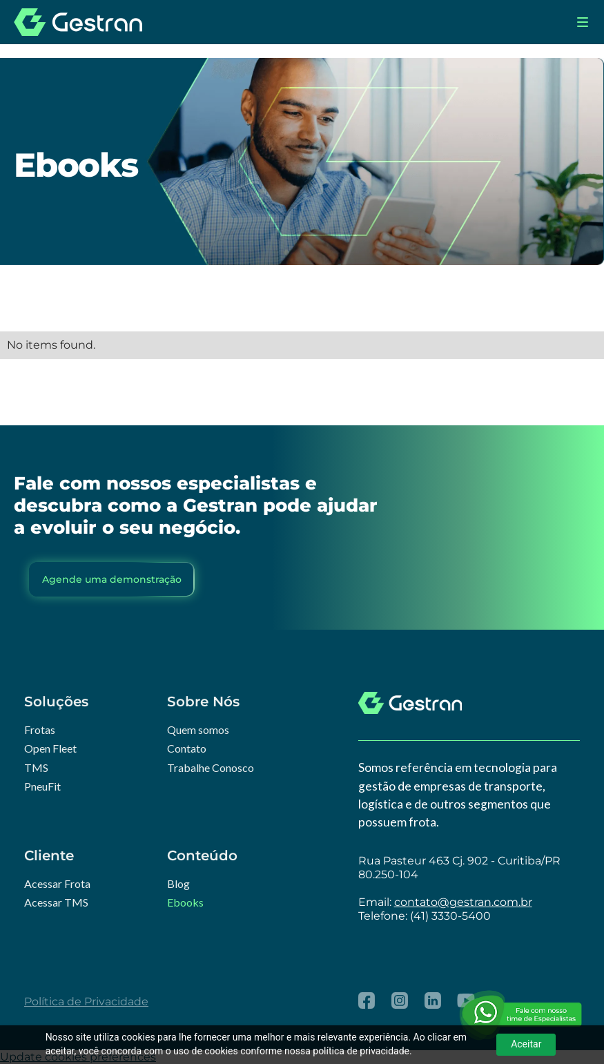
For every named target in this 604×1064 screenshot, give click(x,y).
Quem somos (198, 729)
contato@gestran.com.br (463, 902)
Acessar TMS (56, 902)
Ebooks (185, 902)
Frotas (39, 729)
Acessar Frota (57, 883)
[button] (583, 22)
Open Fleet (50, 748)
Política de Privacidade (86, 1001)
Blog (178, 883)
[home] (78, 22)
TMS (36, 767)
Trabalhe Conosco (210, 767)
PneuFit (42, 786)
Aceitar (526, 1044)
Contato (186, 748)
